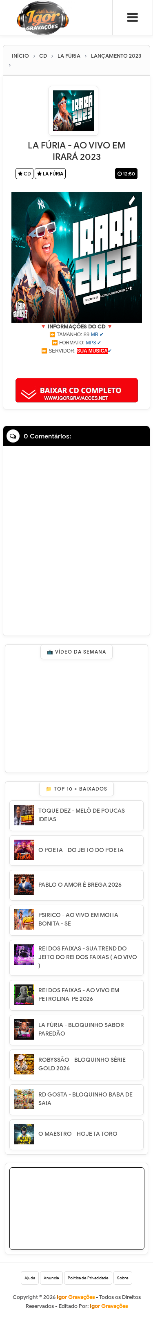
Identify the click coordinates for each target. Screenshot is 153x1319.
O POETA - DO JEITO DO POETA (81, 850)
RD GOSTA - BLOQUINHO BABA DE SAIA (85, 1099)
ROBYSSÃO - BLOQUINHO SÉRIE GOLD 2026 (82, 1064)
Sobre (123, 1278)
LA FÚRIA (50, 174)
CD (24, 174)
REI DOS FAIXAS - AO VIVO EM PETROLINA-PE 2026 (78, 994)
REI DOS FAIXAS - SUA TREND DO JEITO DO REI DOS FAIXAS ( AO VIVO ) (87, 957)
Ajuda (29, 1278)
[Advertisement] (76, 365)
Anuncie (51, 1278)
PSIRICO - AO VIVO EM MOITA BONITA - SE (78, 919)
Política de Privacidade (88, 1278)
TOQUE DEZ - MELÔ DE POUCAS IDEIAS (81, 815)
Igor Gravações (109, 1306)
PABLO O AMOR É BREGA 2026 (80, 884)
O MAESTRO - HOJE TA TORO (78, 1133)
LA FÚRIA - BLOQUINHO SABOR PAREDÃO (81, 1029)
